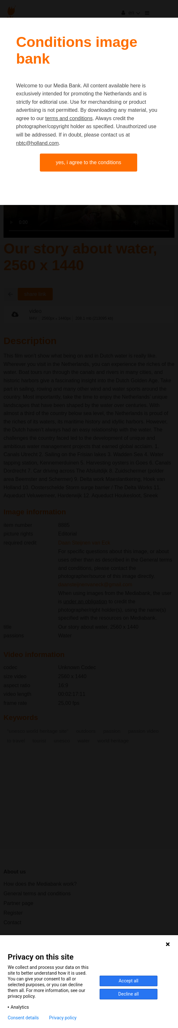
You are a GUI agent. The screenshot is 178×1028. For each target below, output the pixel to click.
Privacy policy (62, 1017)
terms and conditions (69, 118)
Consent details (23, 1017)
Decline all (128, 994)
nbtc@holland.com (37, 143)
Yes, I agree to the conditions (88, 162)
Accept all (128, 980)
